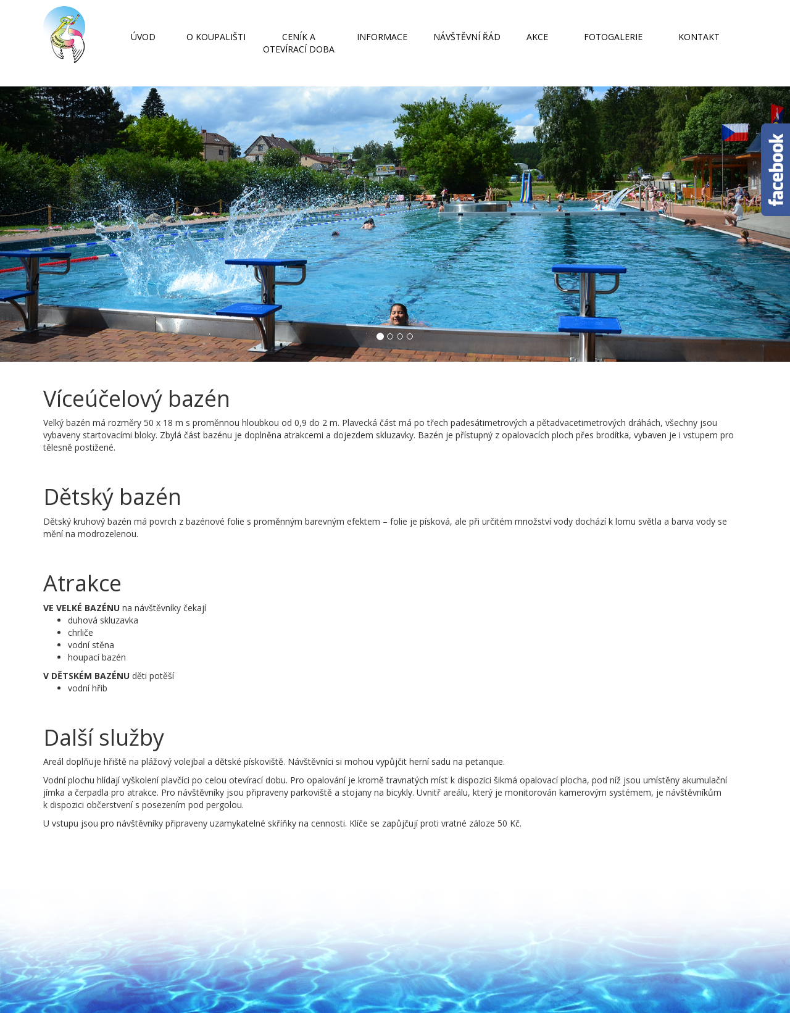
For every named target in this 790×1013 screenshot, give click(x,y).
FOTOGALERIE (613, 37)
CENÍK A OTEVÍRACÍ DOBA (299, 43)
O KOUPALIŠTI (216, 37)
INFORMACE (382, 37)
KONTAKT (699, 37)
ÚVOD (143, 37)
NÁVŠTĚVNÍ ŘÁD (467, 37)
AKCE (537, 37)
